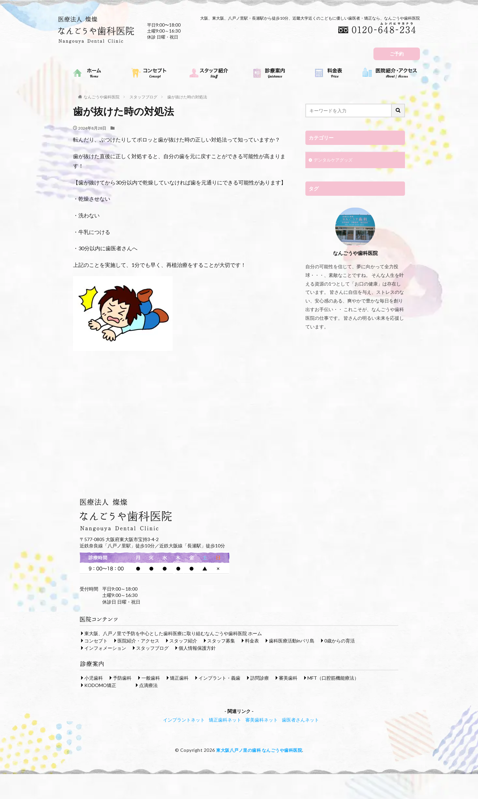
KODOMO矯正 (100, 685)
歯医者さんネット (300, 719)
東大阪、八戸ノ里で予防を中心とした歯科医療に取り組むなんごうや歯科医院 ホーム (173, 633)
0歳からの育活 (339, 640)
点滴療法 (148, 685)
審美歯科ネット (261, 719)
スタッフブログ (143, 96)
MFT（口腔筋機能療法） (333, 677)
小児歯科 (93, 677)
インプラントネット (184, 719)
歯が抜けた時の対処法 (187, 96)
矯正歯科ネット (225, 719)
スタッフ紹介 (183, 640)
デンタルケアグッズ (335, 161)
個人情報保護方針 (197, 647)
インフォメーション (105, 647)
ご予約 (397, 54)
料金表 (252, 640)
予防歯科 (122, 677)
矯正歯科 (179, 677)
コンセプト (96, 640)
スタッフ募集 (221, 640)
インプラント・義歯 (219, 677)
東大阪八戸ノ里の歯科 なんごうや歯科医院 (259, 749)
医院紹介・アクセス (138, 640)
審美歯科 (288, 677)
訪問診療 (259, 677)
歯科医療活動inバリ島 (291, 640)
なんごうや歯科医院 (102, 96)
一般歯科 (150, 677)
